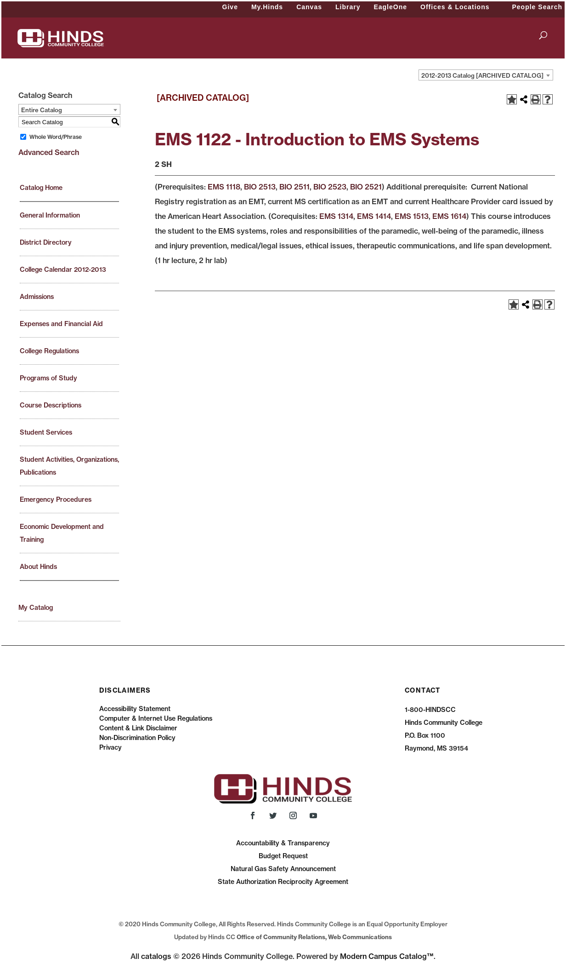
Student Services (46, 432)
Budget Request (283, 856)
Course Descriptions (50, 405)
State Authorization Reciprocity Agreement (283, 882)
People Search (537, 7)
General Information (50, 215)
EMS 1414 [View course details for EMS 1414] (374, 216)
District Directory (46, 242)
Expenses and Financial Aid (61, 324)
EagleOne (390, 7)
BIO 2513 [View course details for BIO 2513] (260, 186)
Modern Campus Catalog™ (387, 956)
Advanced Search (48, 152)
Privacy (110, 747)
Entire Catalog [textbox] (41, 110)
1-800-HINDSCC (430, 710)
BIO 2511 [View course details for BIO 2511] (294, 186)
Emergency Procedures (55, 499)
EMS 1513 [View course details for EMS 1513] (412, 216)
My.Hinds (267, 7)
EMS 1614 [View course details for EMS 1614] (449, 216)
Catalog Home (41, 188)
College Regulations (49, 351)
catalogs (156, 956)
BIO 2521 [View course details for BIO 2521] (366, 186)
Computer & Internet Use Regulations (155, 718)
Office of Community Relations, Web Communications (314, 937)
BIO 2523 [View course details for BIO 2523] (329, 186)
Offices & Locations (454, 7)
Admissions (37, 297)
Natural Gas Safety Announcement (283, 869)
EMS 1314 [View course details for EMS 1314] (336, 216)
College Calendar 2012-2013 (63, 269)
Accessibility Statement (134, 709)
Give (230, 7)
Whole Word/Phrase (55, 136)
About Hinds (38, 566)
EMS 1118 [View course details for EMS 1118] (224, 186)
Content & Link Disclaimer (138, 728)
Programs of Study (48, 378)
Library (347, 7)
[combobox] (486, 74)
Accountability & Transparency (283, 843)
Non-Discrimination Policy (137, 738)
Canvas (309, 7)
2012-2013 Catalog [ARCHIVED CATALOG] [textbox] (482, 75)
